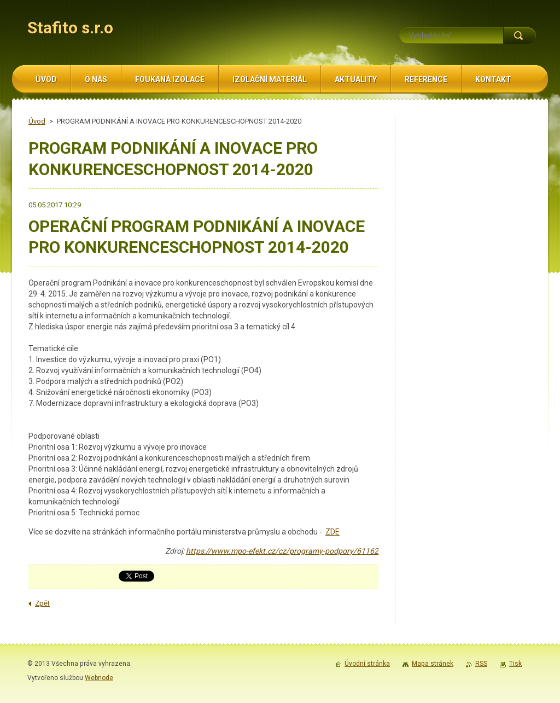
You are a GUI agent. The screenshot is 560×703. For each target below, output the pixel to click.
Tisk (515, 663)
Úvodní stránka (367, 663)
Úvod (36, 121)
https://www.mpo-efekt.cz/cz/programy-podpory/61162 (282, 551)
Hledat (519, 35)
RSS (481, 663)
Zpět (42, 603)
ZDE (332, 531)
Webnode (99, 678)
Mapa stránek (432, 663)
